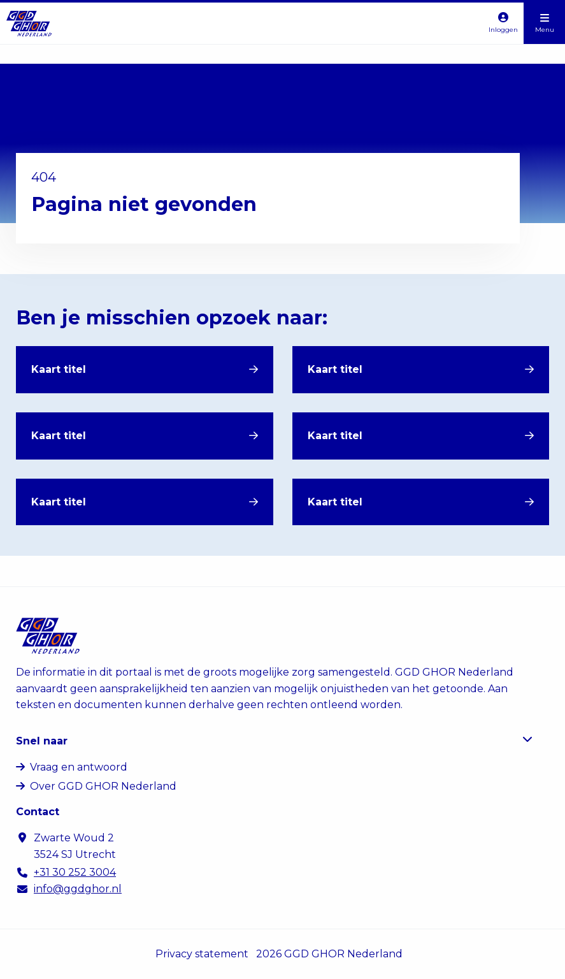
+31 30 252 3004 (75, 872)
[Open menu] (544, 23)
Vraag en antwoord (78, 767)
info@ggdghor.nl (78, 889)
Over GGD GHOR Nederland (103, 786)
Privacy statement (201, 954)
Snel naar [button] (274, 740)
